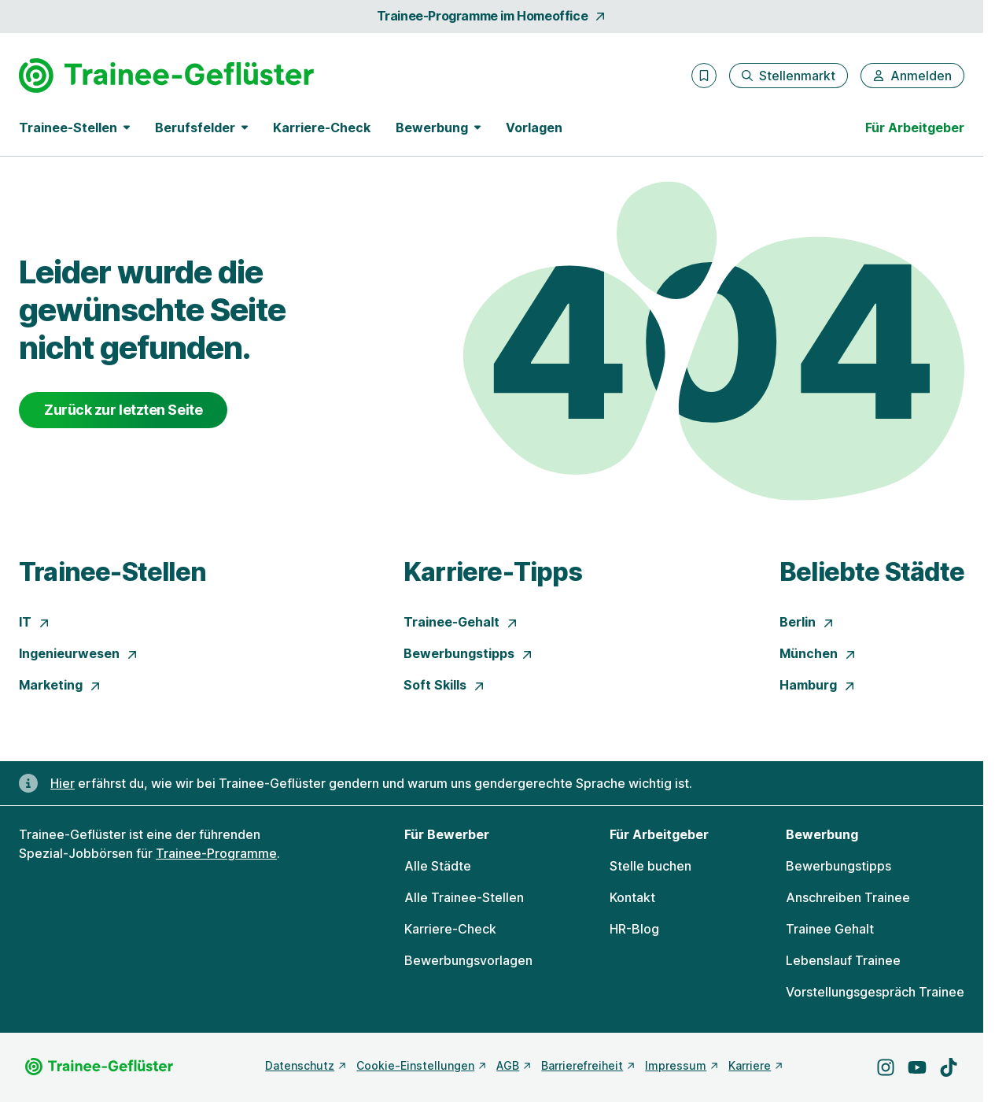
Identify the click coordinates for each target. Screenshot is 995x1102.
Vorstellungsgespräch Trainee (875, 992)
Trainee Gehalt (830, 929)
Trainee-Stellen (112, 572)
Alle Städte (437, 866)
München (818, 653)
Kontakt (632, 897)
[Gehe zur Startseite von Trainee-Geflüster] (166, 75)
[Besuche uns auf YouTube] (917, 1067)
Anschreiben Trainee (848, 897)
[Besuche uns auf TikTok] (948, 1067)
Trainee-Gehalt (461, 622)
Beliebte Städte (871, 572)
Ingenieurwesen (78, 653)
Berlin (807, 622)
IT (34, 622)
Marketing (60, 685)
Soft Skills (444, 685)
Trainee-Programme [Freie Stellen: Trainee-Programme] (216, 853)
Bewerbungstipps (468, 653)
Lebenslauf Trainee (843, 960)
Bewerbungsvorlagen (468, 960)
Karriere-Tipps (493, 572)
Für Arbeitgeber (914, 127)
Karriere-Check (321, 127)
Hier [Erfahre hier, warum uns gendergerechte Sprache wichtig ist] (62, 783)
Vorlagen (534, 127)
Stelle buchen (650, 866)
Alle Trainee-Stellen (464, 897)
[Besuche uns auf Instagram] (885, 1067)
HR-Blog (634, 929)
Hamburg (817, 685)
